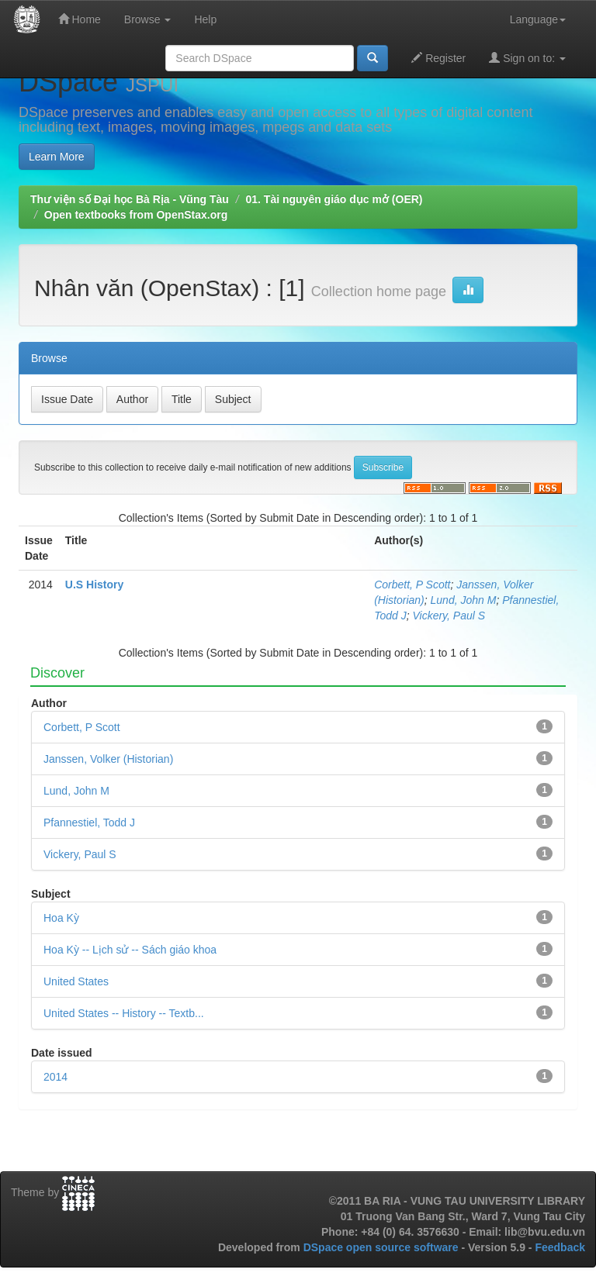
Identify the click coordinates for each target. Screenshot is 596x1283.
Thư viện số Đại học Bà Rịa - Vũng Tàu (129, 199)
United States (76, 981)
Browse (148, 19)
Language (538, 19)
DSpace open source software (382, 1247)
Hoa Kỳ (61, 918)
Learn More (57, 156)
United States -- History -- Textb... (123, 1013)
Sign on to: (527, 57)
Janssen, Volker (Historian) (108, 759)
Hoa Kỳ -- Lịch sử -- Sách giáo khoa (130, 949)
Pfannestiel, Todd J (89, 822)
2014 (55, 1077)
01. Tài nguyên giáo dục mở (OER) (333, 199)
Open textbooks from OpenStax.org (135, 215)
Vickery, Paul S (448, 615)
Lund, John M (464, 600)
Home (79, 19)
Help (205, 19)
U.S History (94, 584)
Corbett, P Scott (412, 584)
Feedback (560, 1247)
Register (438, 57)
